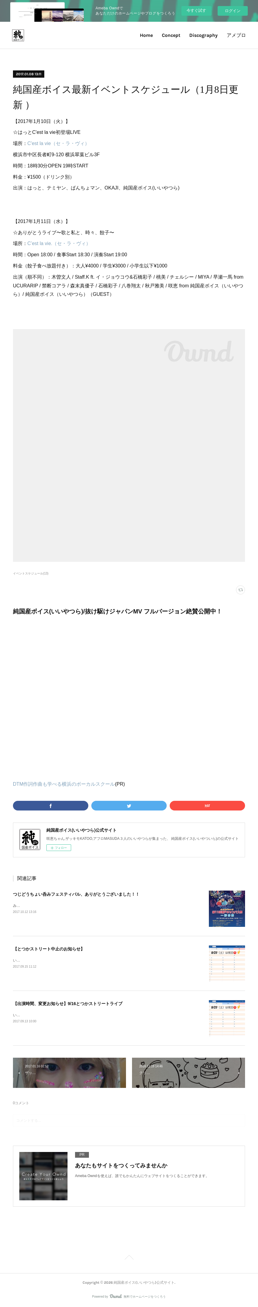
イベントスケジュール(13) (31, 573)
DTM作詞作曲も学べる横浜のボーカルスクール (64, 784)
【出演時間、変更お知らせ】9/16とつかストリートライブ (67, 1003)
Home (146, 35)
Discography (203, 35)
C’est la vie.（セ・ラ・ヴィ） (59, 243)
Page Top (129, 1258)
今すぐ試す (196, 10)
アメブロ (236, 35)
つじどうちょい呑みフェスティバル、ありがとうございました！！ (76, 894)
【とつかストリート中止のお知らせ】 (49, 948)
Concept (171, 35)
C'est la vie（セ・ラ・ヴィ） (58, 143)
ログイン (233, 10)
